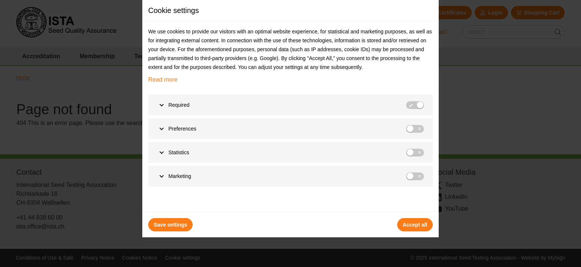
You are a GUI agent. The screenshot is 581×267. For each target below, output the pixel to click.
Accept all (415, 225)
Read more (162, 79)
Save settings (170, 225)
